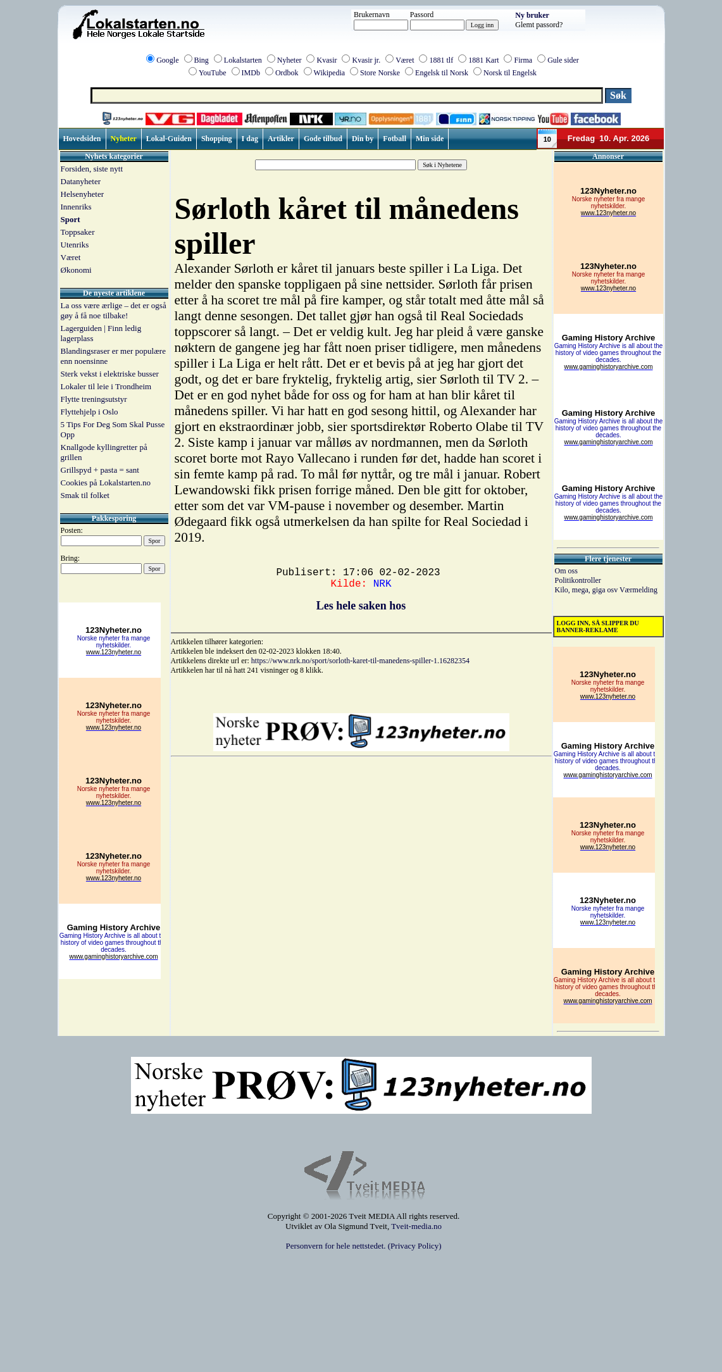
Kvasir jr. (366, 60)
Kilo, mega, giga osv (587, 589)
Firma (523, 60)
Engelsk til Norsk (441, 72)
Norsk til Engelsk (510, 72)
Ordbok (287, 72)
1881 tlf (441, 60)
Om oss (566, 570)
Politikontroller (578, 580)
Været (404, 60)
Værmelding (638, 589)
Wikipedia (329, 72)
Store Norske (380, 72)
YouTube (213, 72)
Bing (201, 60)
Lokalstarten (243, 60)
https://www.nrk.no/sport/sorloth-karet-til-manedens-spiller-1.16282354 (360, 660)
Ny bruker (532, 15)
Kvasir (326, 60)
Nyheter (289, 60)
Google (167, 60)
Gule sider (563, 60)
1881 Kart (483, 60)
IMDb (251, 72)
